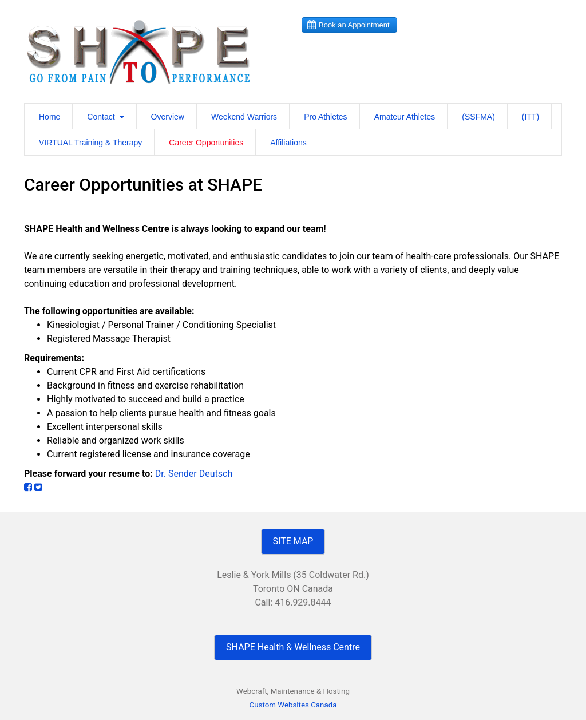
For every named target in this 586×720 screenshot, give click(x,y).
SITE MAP (293, 541)
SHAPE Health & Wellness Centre (293, 647)
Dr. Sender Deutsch (193, 473)
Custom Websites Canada (293, 705)
